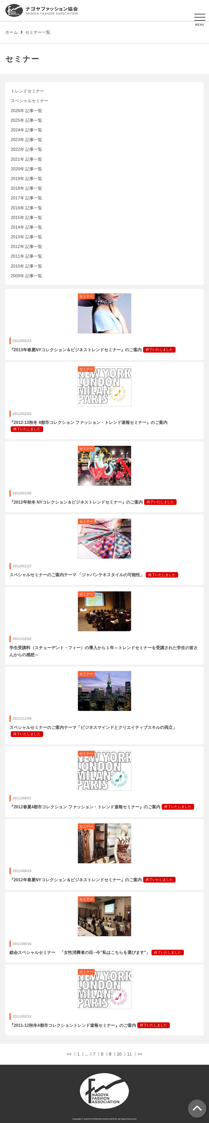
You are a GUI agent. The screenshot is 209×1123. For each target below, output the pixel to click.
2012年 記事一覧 (26, 246)
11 (129, 1054)
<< (69, 1054)
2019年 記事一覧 (26, 178)
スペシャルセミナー (29, 101)
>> (139, 1054)
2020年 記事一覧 (26, 169)
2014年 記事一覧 (26, 227)
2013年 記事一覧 (26, 237)
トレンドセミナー (27, 91)
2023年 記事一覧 (26, 139)
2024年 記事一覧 (26, 130)
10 (119, 1054)
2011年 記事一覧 (26, 256)
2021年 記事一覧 (26, 159)
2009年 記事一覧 (26, 276)
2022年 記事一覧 (26, 149)
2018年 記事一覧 (26, 188)
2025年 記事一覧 (26, 120)
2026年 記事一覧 (26, 110)
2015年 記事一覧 (26, 217)
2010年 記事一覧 (26, 266)
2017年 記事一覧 (26, 198)
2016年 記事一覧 (26, 208)
